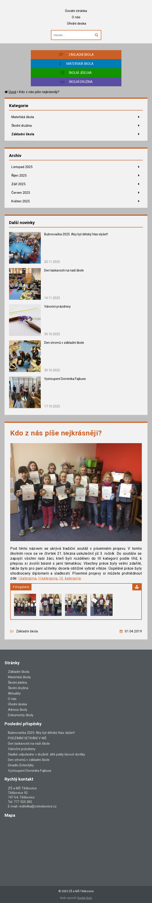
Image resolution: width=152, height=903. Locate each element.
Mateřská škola (22, 117)
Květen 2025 (20, 201)
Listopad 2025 (21, 167)
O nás (76, 17)
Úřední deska (76, 23)
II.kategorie (48, 578)
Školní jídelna (17, 683)
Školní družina (21, 126)
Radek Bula (84, 898)
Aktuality (14, 693)
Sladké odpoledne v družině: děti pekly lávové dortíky (46, 754)
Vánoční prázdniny (57, 306)
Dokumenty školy (20, 715)
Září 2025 (18, 184)
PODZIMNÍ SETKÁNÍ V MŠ (27, 738)
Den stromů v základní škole (64, 342)
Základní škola (22, 134)
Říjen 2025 (19, 175)
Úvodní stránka (76, 11)
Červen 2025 (20, 193)
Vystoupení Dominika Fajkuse (65, 379)
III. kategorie (70, 578)
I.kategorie (28, 578)
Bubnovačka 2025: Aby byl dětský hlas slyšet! (76, 234)
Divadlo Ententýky (21, 765)
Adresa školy (17, 710)
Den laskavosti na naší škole (64, 270)
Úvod (12, 92)
